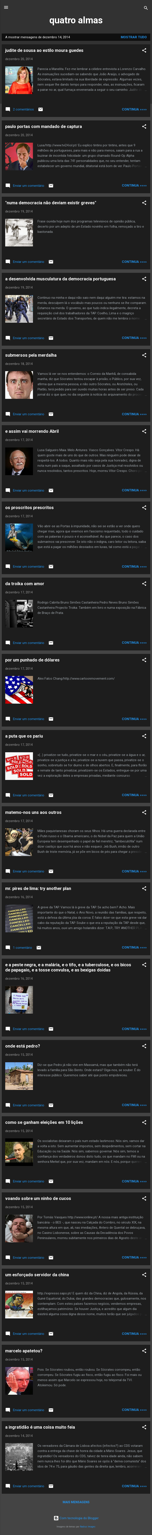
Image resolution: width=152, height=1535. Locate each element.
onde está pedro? (22, 1046)
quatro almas (76, 20)
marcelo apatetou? (23, 1350)
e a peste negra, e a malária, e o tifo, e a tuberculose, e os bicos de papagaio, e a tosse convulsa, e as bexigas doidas (68, 967)
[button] (144, 51)
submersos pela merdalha (31, 355)
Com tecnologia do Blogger (76, 1518)
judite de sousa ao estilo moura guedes (44, 50)
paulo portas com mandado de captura (43, 126)
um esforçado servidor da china (37, 1274)
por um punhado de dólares (32, 660)
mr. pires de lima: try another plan (38, 888)
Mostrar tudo (134, 37)
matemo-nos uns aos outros (33, 812)
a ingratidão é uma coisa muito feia (40, 1427)
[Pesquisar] (146, 8)
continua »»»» (134, 109)
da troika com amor (24, 583)
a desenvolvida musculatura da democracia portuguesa (60, 278)
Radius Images (87, 1526)
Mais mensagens (76, 1502)
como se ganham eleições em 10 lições (44, 1122)
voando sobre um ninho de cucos (38, 1198)
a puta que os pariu (24, 736)
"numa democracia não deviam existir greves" (50, 202)
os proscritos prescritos (29, 507)
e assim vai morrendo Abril (32, 431)
